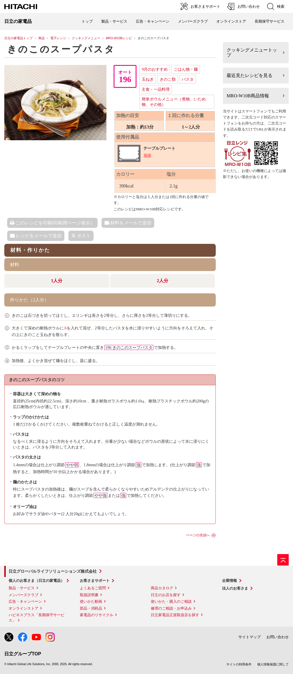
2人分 (162, 280)
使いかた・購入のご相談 (171, 601)
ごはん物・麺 (186, 69)
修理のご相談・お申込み (171, 608)
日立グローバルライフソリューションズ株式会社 (53, 571)
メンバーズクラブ (193, 21)
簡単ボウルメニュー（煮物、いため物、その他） (174, 102)
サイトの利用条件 (239, 664)
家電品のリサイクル (96, 615)
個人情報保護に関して (273, 664)
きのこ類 (168, 79)
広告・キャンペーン (25, 601)
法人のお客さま (235, 588)
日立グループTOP (22, 653)
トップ (87, 21)
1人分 (56, 280)
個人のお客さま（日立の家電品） (36, 580)
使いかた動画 (91, 601)
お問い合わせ (277, 637)
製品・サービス (22, 588)
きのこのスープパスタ (61, 49)
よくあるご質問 (93, 588)
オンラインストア (231, 21)
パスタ (188, 79)
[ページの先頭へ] (283, 560)
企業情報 (229, 580)
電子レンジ (58, 38)
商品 (41, 38)
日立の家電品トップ (18, 38)
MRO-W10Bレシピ (119, 38)
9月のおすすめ (155, 69)
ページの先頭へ (198, 535)
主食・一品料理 (156, 89)
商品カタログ (162, 588)
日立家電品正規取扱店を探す (175, 615)
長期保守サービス (269, 21)
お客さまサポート (95, 580)
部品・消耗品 (91, 608)
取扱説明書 (89, 595)
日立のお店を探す (166, 595)
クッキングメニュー (86, 38)
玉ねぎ (148, 79)
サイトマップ (249, 637)
